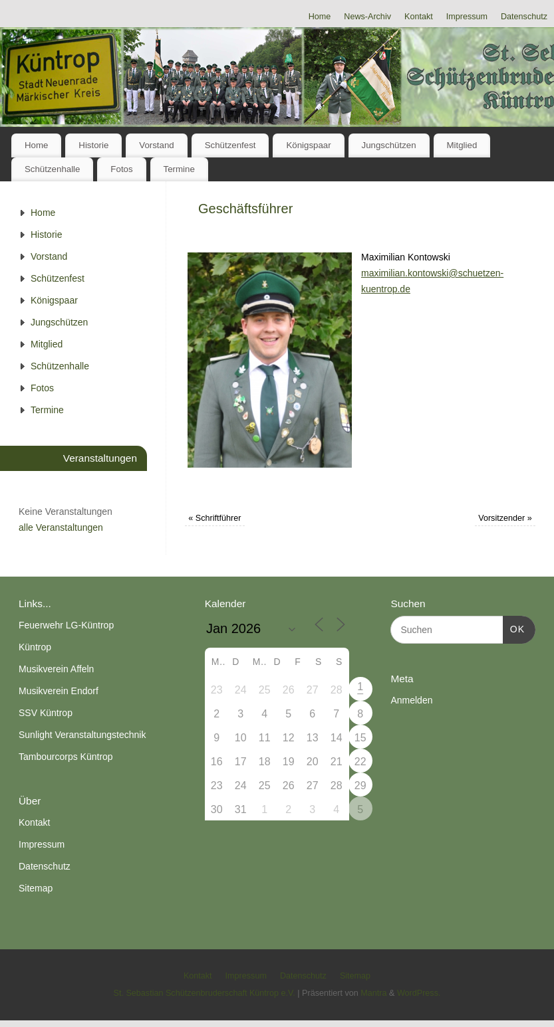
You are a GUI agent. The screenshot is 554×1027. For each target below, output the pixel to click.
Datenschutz (524, 16)
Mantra (373, 993)
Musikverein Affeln (56, 669)
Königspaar (308, 145)
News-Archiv (367, 16)
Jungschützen (389, 145)
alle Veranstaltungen (61, 527)
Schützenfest (230, 145)
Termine (179, 169)
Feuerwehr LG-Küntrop (66, 625)
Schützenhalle (52, 169)
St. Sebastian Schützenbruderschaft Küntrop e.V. (204, 993)
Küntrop (35, 647)
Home (320, 16)
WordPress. (419, 993)
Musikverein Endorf (58, 691)
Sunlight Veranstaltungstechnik (82, 734)
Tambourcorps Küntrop (66, 756)
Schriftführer (214, 518)
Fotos (121, 169)
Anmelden (411, 700)
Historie (93, 145)
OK (514, 627)
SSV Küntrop (45, 712)
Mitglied (461, 145)
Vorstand (156, 145)
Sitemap (36, 888)
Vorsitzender (505, 518)
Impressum (466, 16)
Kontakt (418, 16)
